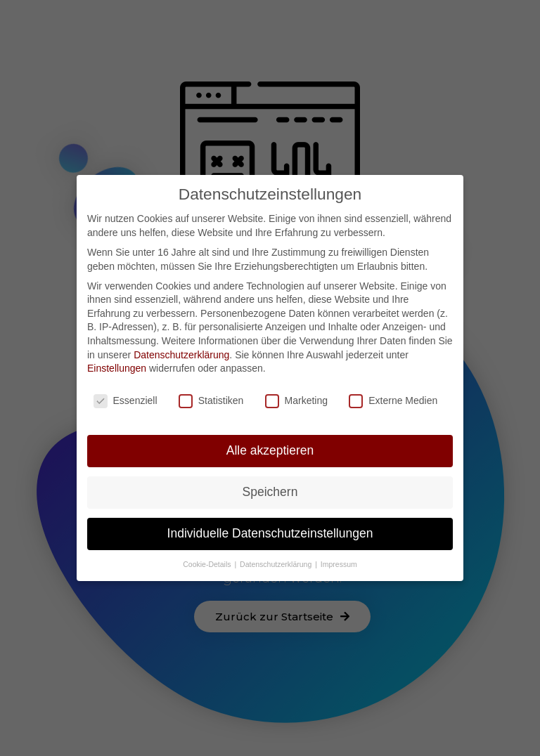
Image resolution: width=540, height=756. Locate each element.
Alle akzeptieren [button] (270, 449)
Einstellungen (116, 366)
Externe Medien (393, 399)
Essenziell (126, 399)
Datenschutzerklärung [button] (277, 562)
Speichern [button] (270, 490)
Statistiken (211, 399)
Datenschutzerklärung (181, 352)
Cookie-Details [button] (208, 562)
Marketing (296, 399)
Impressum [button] (339, 562)
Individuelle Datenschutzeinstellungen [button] (270, 532)
